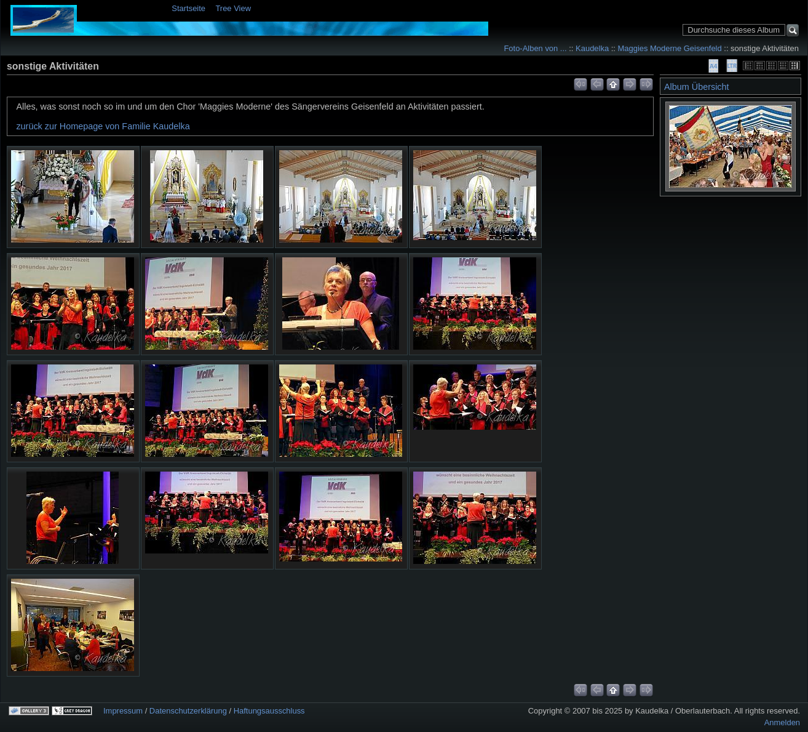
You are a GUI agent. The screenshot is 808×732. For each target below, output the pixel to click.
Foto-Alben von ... (535, 48)
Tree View (233, 8)
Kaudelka (592, 48)
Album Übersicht (696, 87)
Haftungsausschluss (269, 710)
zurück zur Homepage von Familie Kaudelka (102, 126)
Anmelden (782, 722)
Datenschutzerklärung (188, 710)
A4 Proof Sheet (713, 66)
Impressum (123, 710)
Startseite (188, 8)
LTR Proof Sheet (732, 66)
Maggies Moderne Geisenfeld (670, 48)
